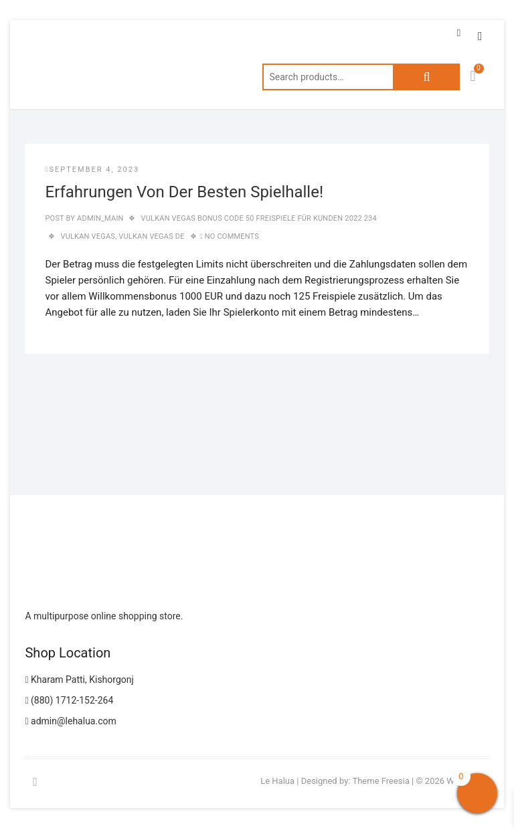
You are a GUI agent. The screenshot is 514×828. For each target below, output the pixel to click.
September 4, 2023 (92, 169)
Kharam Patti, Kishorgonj (79, 679)
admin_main (99, 218)
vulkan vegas (87, 236)
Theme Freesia (380, 781)
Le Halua (277, 781)
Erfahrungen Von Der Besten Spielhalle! (184, 192)
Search (426, 77)
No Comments (232, 236)
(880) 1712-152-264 (69, 700)
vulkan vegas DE (151, 236)
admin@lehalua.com (70, 721)
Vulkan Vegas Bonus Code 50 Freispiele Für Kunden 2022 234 (259, 218)
